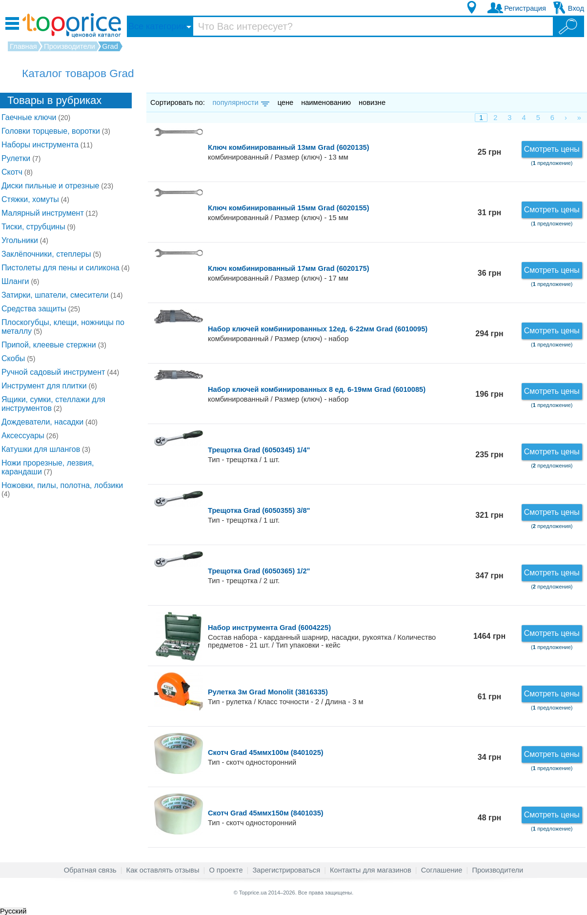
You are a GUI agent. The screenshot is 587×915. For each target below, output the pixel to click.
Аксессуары (30, 435)
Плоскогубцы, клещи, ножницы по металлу (62, 326)
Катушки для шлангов (45, 449)
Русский (13, 911)
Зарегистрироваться (286, 870)
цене (286, 102)
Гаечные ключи (35, 117)
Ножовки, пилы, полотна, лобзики (62, 489)
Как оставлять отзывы (163, 870)
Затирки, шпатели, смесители (61, 295)
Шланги (20, 281)
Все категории (157, 26)
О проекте (226, 870)
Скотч (17, 172)
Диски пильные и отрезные (57, 186)
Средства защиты (40, 309)
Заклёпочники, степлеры (51, 254)
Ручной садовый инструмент (60, 372)
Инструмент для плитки (49, 386)
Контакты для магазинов (370, 870)
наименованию (326, 102)
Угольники (24, 240)
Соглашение (442, 870)
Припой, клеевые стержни (53, 345)
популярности (240, 102)
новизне (372, 102)
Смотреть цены (552, 149)
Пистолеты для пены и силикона (65, 268)
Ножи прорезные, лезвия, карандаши (47, 467)
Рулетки (20, 158)
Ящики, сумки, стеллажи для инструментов (53, 403)
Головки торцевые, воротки (55, 131)
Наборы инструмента (47, 145)
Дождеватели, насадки (49, 422)
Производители (497, 870)
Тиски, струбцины (38, 227)
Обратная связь (90, 870)
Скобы (18, 358)
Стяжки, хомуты (35, 199)
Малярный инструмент (49, 213)
